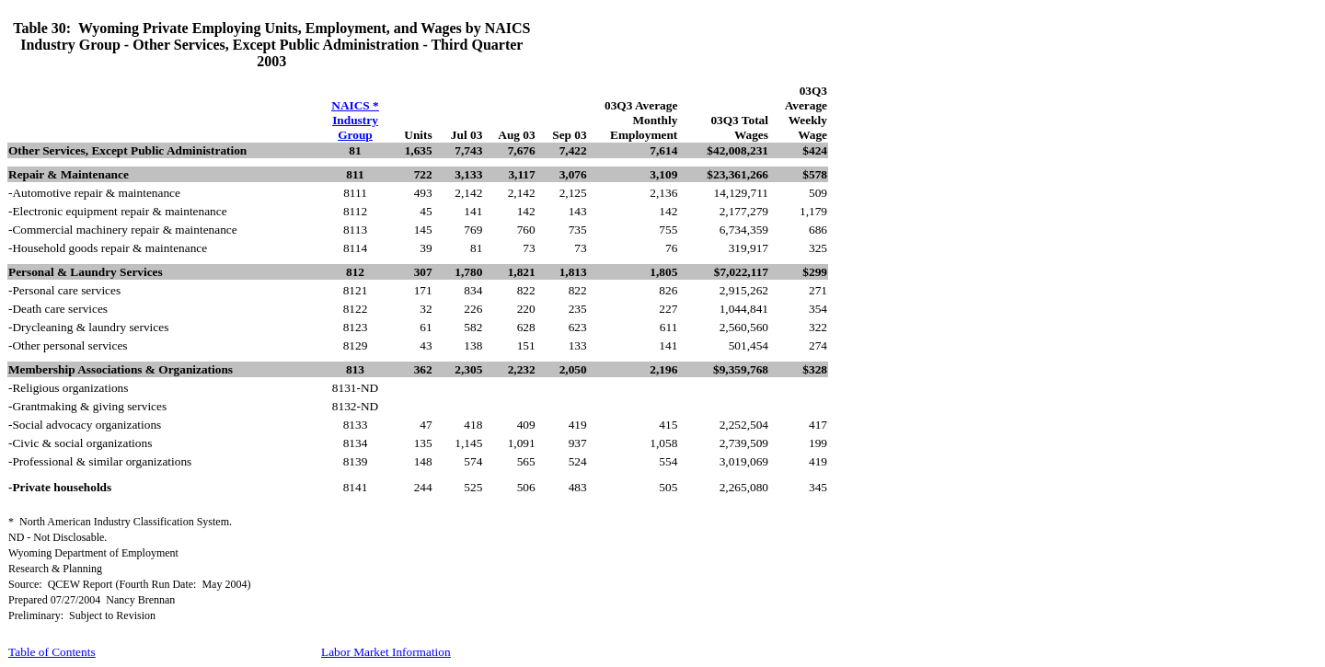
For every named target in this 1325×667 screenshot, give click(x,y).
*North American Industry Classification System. (120, 521)
